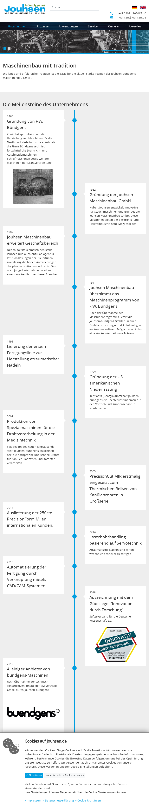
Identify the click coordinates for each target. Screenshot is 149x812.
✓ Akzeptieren (34, 775)
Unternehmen (17, 26)
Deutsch (136, 9)
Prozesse (43, 26)
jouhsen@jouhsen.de (128, 17)
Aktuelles (135, 26)
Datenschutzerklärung (59, 800)
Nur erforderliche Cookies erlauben (65, 775)
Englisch (144, 9)
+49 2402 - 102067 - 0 (128, 13)
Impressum (34, 800)
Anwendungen (68, 26)
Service (93, 26)
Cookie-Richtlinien (89, 800)
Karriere (113, 26)
